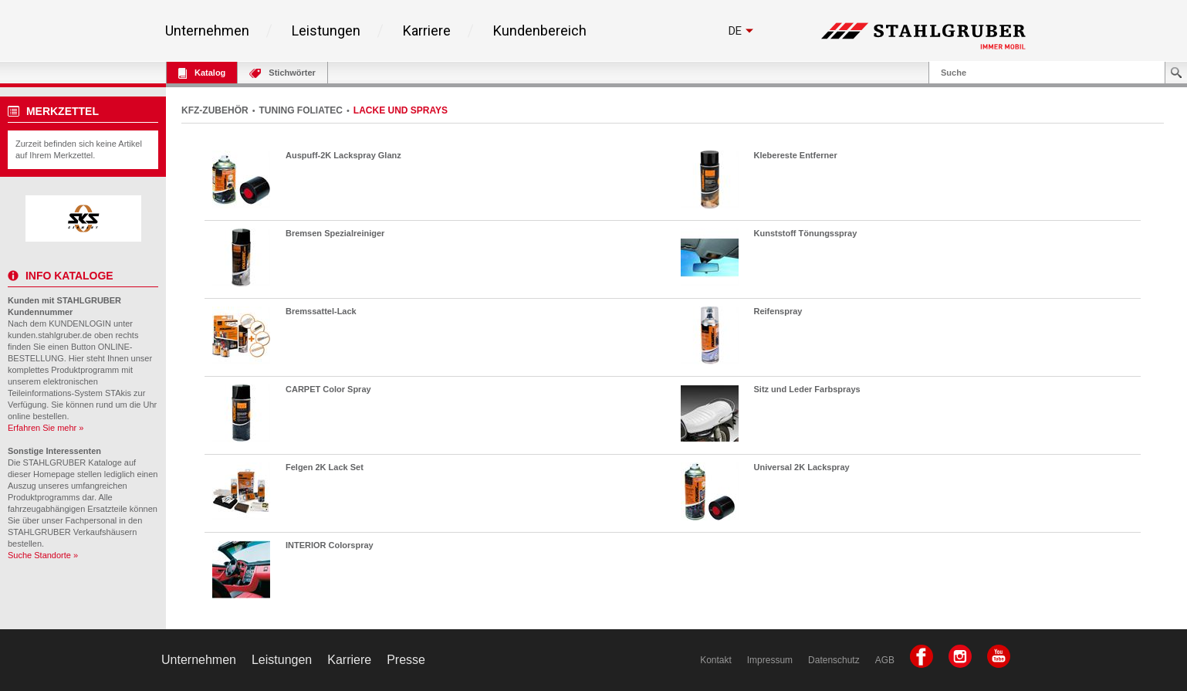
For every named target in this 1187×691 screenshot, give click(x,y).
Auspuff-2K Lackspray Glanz (343, 155)
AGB (884, 660)
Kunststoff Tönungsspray (805, 233)
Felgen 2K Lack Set (325, 467)
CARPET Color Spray (328, 389)
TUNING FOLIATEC (301, 110)
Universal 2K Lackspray (802, 467)
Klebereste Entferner (795, 155)
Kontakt (716, 660)
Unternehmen (207, 31)
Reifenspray (778, 311)
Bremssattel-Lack (321, 311)
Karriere (427, 31)
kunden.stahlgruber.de (50, 335)
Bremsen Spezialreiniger (335, 233)
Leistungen (326, 31)
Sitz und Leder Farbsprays (807, 389)
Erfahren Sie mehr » (45, 427)
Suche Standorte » (43, 555)
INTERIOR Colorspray (330, 545)
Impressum (770, 660)
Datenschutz (834, 660)
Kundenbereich (540, 31)
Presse (406, 659)
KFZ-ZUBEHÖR (215, 110)
